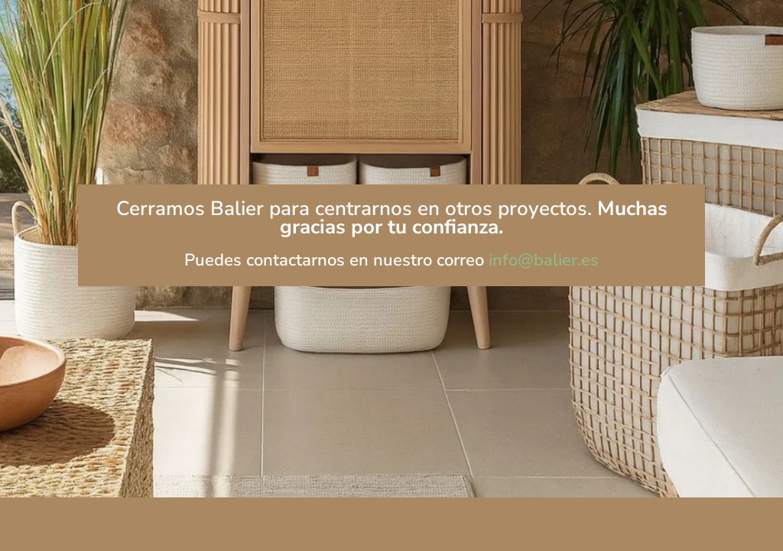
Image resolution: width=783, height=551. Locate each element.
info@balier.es (544, 260)
